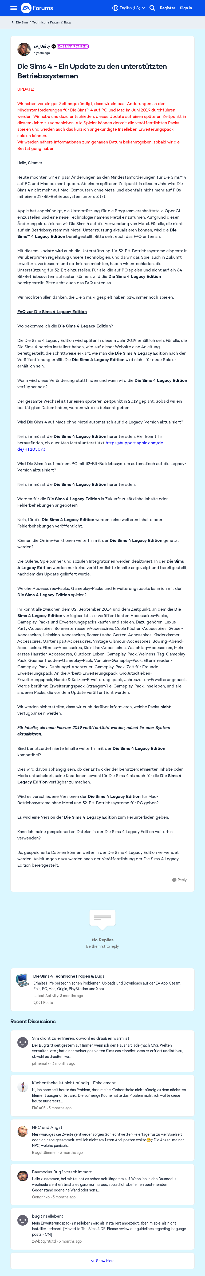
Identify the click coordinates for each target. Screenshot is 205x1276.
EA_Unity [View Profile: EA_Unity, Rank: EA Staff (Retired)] (41, 46)
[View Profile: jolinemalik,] (22, 1042)
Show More (102, 1260)
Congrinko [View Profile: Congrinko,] (41, 1196)
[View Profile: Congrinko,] (22, 1176)
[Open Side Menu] (13, 8)
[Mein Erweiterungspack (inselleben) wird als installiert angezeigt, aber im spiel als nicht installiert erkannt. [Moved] (110, 1229)
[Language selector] (128, 8)
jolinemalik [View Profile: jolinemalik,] (40, 1063)
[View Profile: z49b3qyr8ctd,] (22, 1220)
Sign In (186, 8)
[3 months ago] (62, 1063)
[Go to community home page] (37, 8)
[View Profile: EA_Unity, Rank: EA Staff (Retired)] (24, 49)
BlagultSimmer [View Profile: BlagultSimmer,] (44, 1152)
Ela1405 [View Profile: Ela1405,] (39, 1108)
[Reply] (179, 880)
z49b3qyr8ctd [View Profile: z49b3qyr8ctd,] (44, 1241)
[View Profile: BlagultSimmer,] (22, 1131)
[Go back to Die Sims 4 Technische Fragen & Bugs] (111, 976)
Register (167, 8)
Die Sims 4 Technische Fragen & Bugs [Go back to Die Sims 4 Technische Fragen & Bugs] (40, 22)
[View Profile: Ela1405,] (22, 1087)
